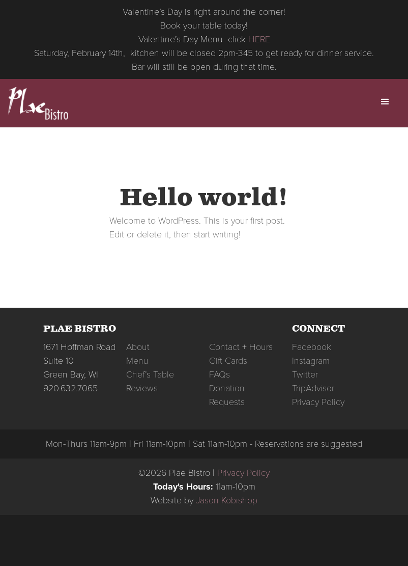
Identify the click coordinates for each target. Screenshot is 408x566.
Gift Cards (228, 360)
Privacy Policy (318, 402)
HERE (259, 39)
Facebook (311, 347)
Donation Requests (227, 395)
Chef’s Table (150, 374)
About (138, 347)
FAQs (219, 374)
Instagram (311, 360)
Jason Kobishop (226, 500)
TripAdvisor (313, 388)
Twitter (305, 374)
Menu (137, 360)
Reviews (142, 388)
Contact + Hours (241, 347)
